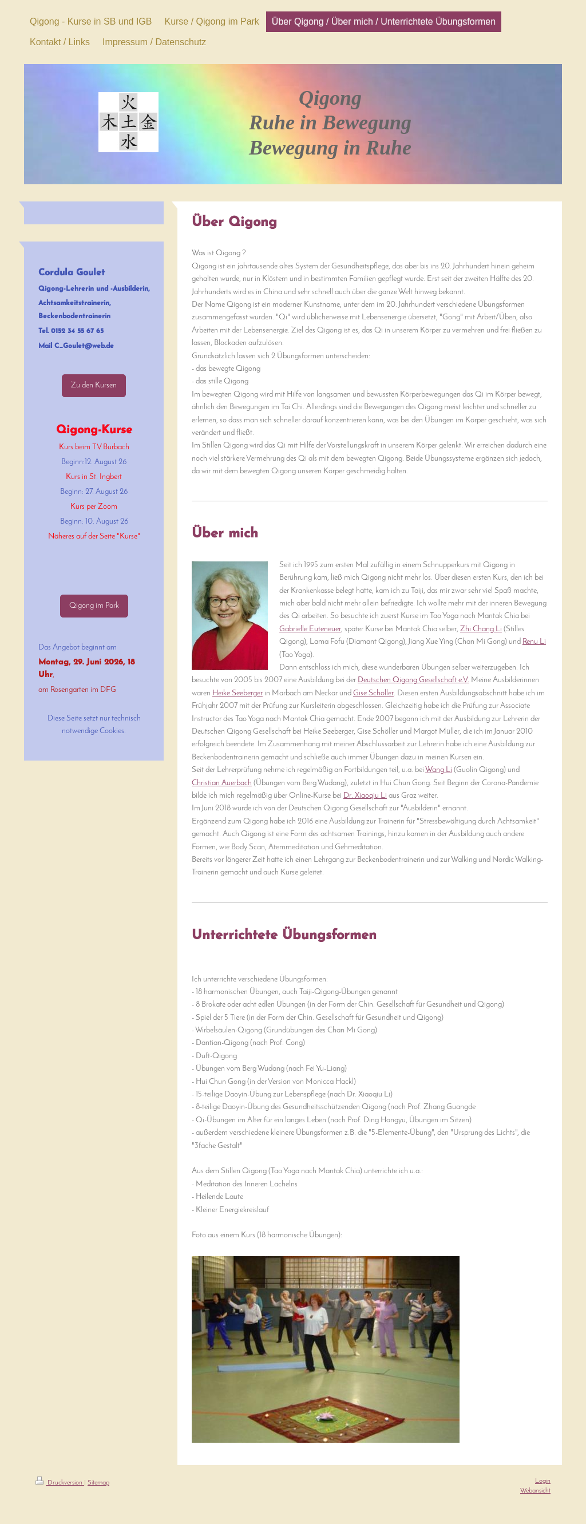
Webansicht (535, 1490)
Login (543, 1481)
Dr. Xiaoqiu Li (365, 795)
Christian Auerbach (222, 783)
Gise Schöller (373, 693)
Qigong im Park (94, 605)
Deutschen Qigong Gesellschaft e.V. (413, 680)
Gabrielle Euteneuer (310, 629)
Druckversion (59, 1482)
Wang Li (438, 770)
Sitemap (98, 1482)
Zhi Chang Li (481, 629)
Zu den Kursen (94, 385)
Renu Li (534, 642)
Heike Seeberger (237, 693)
